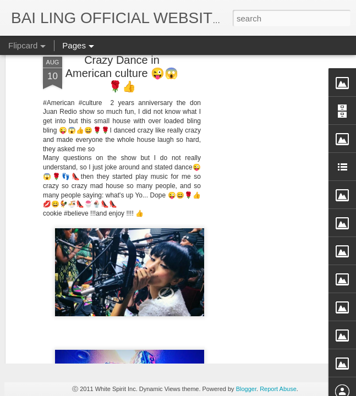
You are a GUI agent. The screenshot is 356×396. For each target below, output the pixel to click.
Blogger (246, 389)
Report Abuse (278, 389)
